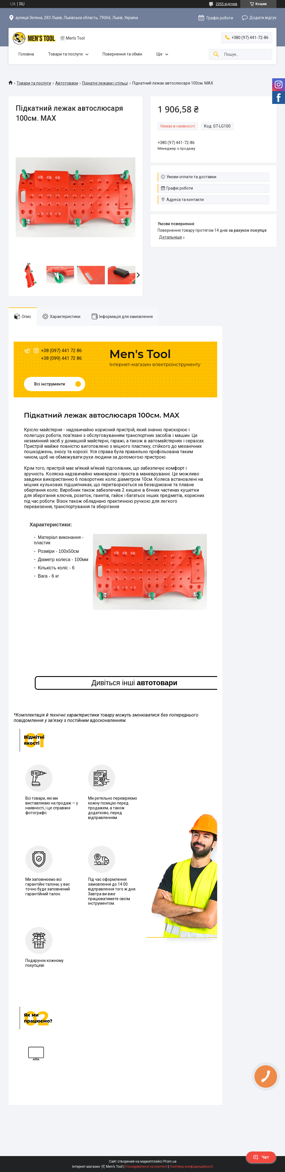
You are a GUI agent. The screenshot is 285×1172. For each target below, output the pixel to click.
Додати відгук (262, 17)
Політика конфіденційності (191, 1167)
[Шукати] (216, 54)
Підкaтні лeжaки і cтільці (105, 83)
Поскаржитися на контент (146, 1167)
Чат (261, 1157)
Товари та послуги (65, 54)
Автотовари (66, 83)
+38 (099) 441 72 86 (61, 358)
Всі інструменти (49, 384)
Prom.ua (169, 1161)
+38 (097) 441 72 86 (61, 350)
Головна (26, 54)
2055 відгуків (226, 4)
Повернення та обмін (122, 54)
